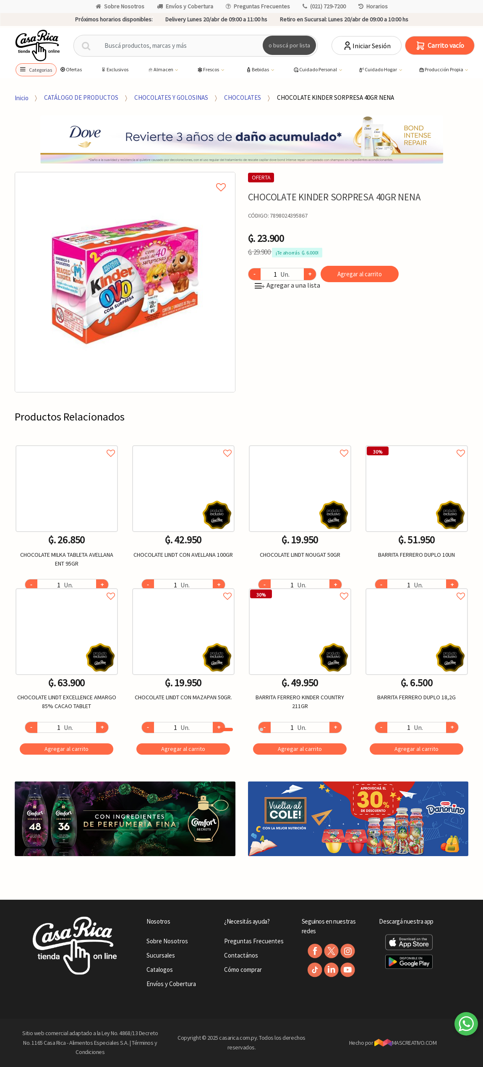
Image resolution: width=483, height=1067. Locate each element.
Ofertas (71, 69)
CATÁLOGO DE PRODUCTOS (81, 97)
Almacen (160, 69)
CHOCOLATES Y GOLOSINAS (171, 97)
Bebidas (257, 69)
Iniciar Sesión (366, 46)
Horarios (373, 6)
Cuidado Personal (315, 69)
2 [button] (261, 729)
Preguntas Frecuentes (258, 6)
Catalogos (159, 970)
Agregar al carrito (359, 274)
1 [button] (226, 729)
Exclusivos (114, 69)
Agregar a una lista (287, 285)
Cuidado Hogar (378, 69)
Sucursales (160, 955)
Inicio (22, 97)
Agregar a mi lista (125, 177)
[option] (125, 282)
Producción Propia (441, 69)
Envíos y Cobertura (185, 6)
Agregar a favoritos (66, 444)
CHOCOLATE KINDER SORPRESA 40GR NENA (335, 97)
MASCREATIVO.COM (405, 1042)
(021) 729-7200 (324, 6)
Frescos (208, 69)
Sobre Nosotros (120, 6)
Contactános (241, 955)
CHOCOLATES (242, 97)
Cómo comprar (243, 970)
